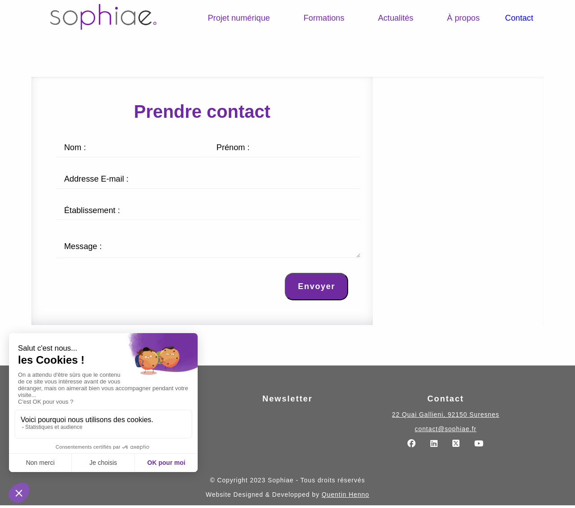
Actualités (395, 17)
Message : (83, 247)
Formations (324, 17)
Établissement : (92, 210)
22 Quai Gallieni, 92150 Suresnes (446, 417)
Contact (519, 17)
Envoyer (316, 289)
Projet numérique (239, 17)
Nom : (75, 147)
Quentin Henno (345, 497)
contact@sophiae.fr (445, 431)
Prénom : (233, 147)
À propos (463, 17)
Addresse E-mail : (96, 178)
